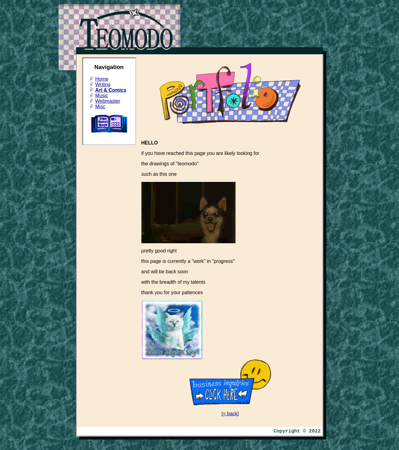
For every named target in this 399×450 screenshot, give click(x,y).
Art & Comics (110, 90)
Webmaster (108, 101)
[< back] (230, 413)
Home (102, 79)
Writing (103, 84)
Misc (100, 106)
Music (101, 95)
